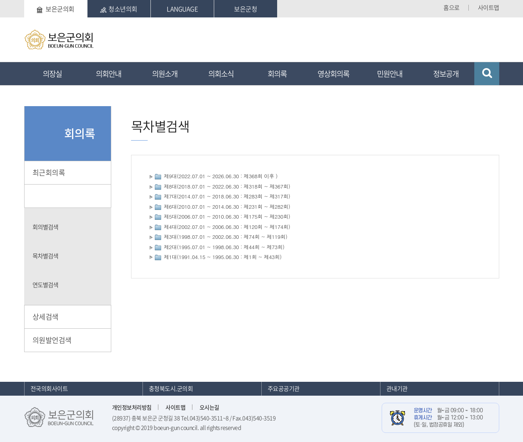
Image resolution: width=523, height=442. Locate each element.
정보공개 (445, 73)
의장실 (52, 73)
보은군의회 (55, 8)
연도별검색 (45, 284)
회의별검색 (45, 227)
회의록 (277, 73)
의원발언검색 (52, 340)
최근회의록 (48, 172)
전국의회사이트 (49, 388)
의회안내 (108, 73)
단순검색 (45, 196)
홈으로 (451, 7)
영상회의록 (333, 73)
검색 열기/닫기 (486, 73)
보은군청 (245, 8)
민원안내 (389, 73)
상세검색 (45, 316)
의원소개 (164, 73)
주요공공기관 (284, 388)
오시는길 (209, 407)
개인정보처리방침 (132, 407)
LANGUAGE (182, 8)
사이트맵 (488, 7)
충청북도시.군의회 (171, 388)
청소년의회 (118, 8)
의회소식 (221, 73)
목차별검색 (45, 255)
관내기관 (397, 388)
